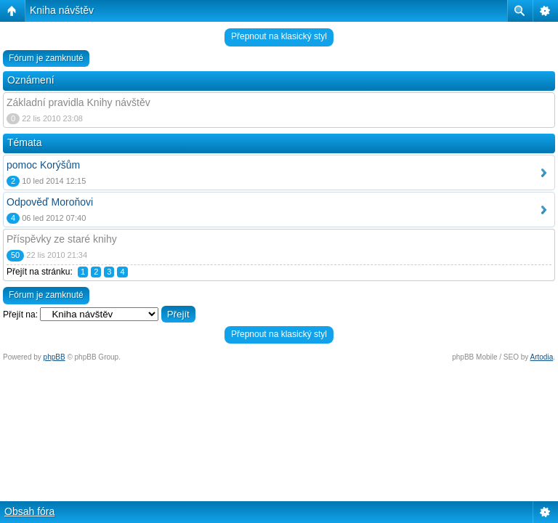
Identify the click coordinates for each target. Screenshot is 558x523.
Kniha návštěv (62, 10)
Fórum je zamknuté (46, 58)
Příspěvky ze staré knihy (62, 239)
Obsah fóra (29, 511)
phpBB (54, 357)
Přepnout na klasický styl (279, 36)
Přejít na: (20, 314)
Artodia (542, 357)
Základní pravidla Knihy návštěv (78, 102)
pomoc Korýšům (43, 165)
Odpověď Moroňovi (50, 202)
